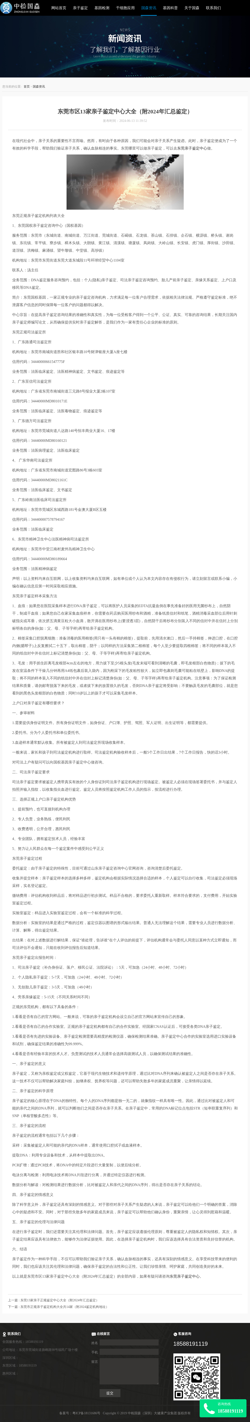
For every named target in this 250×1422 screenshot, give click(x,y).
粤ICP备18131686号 (86, 1413)
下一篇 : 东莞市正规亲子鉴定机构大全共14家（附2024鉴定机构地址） (58, 1307)
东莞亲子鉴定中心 (192, 148)
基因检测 (101, 8)
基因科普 (170, 8)
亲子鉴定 (80, 8)
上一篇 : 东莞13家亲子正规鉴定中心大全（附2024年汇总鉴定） (53, 1300)
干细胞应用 (125, 8)
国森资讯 (148, 8)
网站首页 (58, 8)
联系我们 (213, 8)
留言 (94, 1362)
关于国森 (191, 8)
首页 (27, 86)
